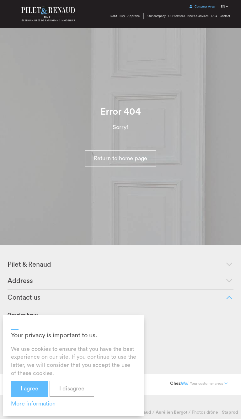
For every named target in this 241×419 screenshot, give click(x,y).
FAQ (214, 16)
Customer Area (202, 6)
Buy (122, 16)
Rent (113, 16)
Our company (156, 16)
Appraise (133, 16)
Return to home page (120, 158)
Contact (225, 16)
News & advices (197, 16)
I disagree (71, 388)
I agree (29, 388)
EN (224, 6)
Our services (176, 16)
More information (33, 403)
